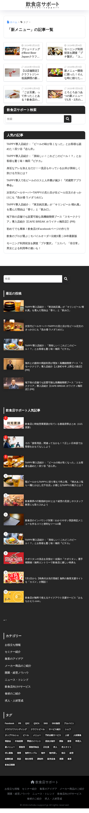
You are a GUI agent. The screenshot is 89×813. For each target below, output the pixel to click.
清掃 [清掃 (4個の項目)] (19, 757)
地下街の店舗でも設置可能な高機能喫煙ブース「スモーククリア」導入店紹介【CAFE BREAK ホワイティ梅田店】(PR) (44, 221)
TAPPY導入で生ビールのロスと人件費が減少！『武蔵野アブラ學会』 (43, 184)
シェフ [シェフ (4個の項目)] (68, 734)
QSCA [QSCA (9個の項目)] (37, 728)
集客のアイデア (14, 662)
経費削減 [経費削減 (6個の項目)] (9, 763)
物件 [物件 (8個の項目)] (43, 757)
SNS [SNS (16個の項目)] (46, 728)
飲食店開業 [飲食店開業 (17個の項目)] (10, 769)
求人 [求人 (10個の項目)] (55, 752)
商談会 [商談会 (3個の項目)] (8, 746)
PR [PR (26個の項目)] (19, 728)
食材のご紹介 (13, 698)
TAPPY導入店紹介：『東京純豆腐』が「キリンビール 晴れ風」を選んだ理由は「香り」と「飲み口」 (44, 208)
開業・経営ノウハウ (17, 676)
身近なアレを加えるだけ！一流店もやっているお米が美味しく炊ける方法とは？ (44, 171)
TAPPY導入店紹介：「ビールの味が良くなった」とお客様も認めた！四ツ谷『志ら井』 (43, 147)
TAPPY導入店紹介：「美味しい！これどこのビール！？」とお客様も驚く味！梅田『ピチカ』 (43, 159)
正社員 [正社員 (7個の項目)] (46, 752)
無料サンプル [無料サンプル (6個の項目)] (31, 757)
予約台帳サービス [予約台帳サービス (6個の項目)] (53, 740)
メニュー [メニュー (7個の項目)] (37, 740)
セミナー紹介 (13, 655)
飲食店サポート (45, 787)
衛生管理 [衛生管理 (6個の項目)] (29, 763)
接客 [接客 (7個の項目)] (69, 746)
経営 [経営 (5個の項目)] (72, 757)
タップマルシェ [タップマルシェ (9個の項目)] (12, 740)
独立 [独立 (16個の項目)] (63, 757)
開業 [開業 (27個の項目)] (61, 763)
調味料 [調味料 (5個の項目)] (40, 763)
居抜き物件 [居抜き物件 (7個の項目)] (50, 746)
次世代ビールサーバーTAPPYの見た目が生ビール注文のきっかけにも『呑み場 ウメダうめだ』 (43, 196)
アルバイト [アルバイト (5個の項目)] (69, 728)
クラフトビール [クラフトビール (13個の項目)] (38, 734)
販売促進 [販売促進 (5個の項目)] (51, 763)
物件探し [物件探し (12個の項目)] (53, 757)
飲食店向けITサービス (18, 691)
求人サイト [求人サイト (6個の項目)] (66, 752)
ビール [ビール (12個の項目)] (26, 740)
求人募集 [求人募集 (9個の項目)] (9, 757)
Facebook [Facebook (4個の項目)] (9, 728)
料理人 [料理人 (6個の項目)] (78, 746)
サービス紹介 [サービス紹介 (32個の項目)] (55, 734)
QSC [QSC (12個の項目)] (27, 728)
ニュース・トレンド (17, 684)
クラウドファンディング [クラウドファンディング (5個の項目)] (16, 734)
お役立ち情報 (13, 648)
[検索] (67, 119)
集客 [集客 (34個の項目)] (70, 763)
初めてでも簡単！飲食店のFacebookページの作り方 (40, 230)
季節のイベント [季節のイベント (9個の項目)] (34, 746)
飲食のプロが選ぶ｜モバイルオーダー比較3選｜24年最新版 (44, 238)
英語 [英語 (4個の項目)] (19, 763)
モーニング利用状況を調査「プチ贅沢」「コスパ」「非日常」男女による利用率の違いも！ (43, 248)
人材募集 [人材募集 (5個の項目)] (77, 740)
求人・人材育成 (14, 705)
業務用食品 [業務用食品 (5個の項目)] (34, 752)
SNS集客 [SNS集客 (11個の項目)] (56, 728)
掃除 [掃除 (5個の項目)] (61, 746)
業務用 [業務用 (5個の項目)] (22, 752)
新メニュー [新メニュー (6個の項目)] (10, 752)
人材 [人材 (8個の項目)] (67, 740)
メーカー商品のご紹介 (18, 669)
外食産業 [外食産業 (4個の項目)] (19, 746)
